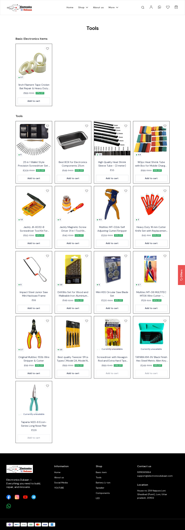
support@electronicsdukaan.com (154, 475)
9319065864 (144, 472)
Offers (181, 275)
